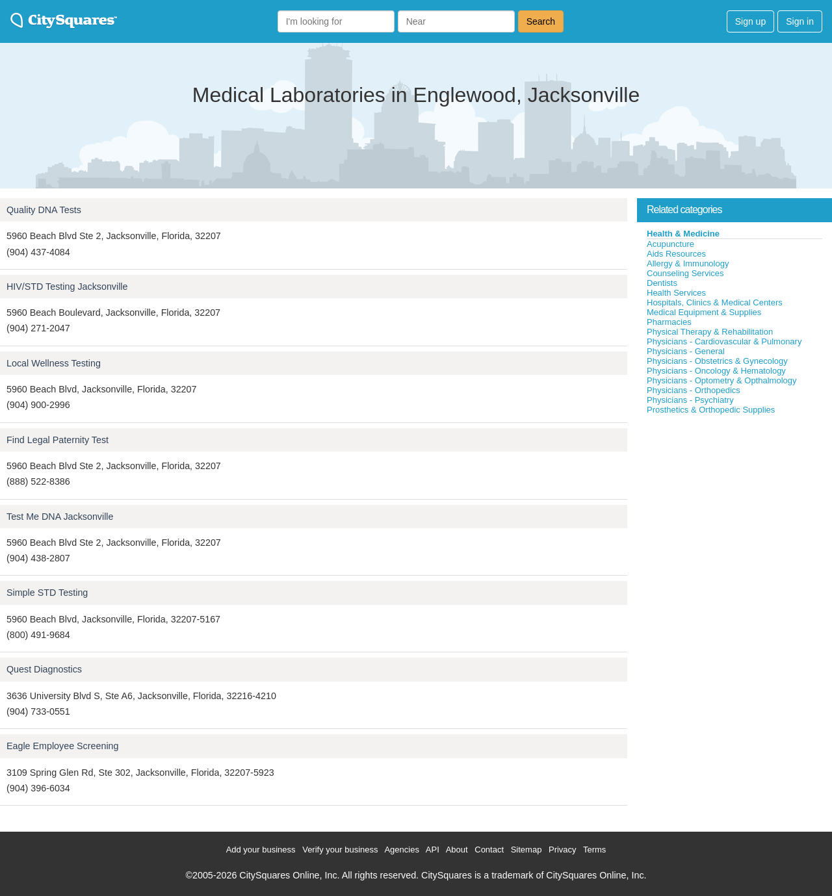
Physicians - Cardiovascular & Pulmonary (724, 341)
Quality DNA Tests (43, 210)
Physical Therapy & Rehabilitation (710, 332)
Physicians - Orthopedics (693, 390)
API (432, 849)
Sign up (750, 21)
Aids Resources (676, 254)
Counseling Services (685, 273)
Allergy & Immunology (688, 263)
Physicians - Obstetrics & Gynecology (717, 361)
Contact (489, 849)
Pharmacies (669, 322)
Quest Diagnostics (44, 669)
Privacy (563, 849)
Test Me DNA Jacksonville (59, 516)
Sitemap (526, 849)
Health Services (676, 293)
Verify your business (340, 849)
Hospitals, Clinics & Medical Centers (715, 302)
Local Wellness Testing (53, 363)
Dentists (662, 283)
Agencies (401, 849)
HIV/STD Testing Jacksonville (66, 286)
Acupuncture (670, 244)
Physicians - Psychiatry (690, 400)
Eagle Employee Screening (62, 746)
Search (540, 21)
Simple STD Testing (47, 592)
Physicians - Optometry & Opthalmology (721, 380)
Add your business (261, 849)
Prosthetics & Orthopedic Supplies (711, 410)
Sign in (800, 21)
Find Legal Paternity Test (57, 440)
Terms (594, 849)
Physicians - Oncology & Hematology (716, 371)
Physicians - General (686, 351)
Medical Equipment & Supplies (704, 312)
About (457, 849)
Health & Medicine (683, 233)
